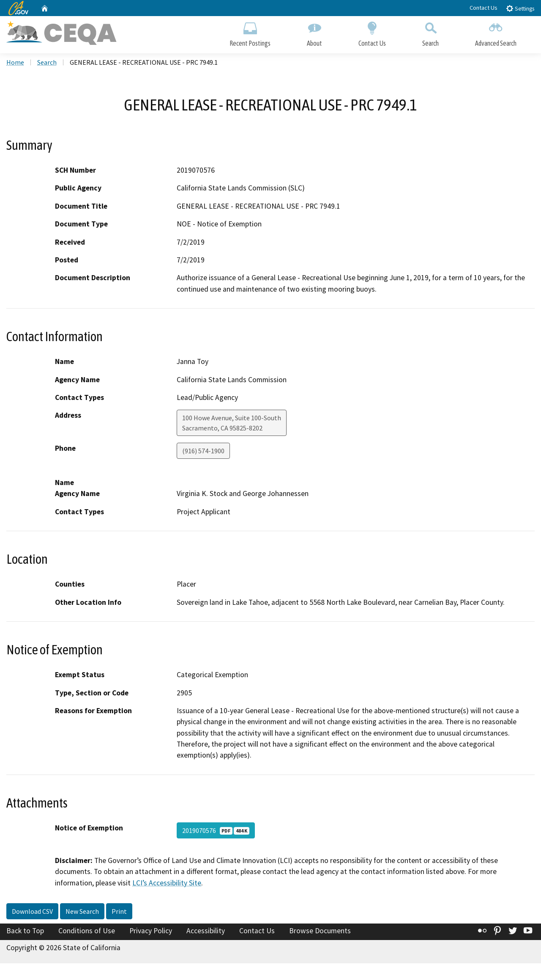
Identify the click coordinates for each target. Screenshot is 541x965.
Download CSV (32, 913)
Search (430, 32)
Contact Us (483, 7)
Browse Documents (320, 932)
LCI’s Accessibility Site (166, 884)
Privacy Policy (150, 932)
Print (119, 913)
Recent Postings (250, 32)
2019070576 (215, 832)
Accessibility (205, 932)
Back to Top (25, 932)
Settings (520, 8)
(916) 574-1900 (203, 452)
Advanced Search (496, 32)
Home (15, 64)
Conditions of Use (86, 932)
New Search (82, 913)
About (314, 32)
